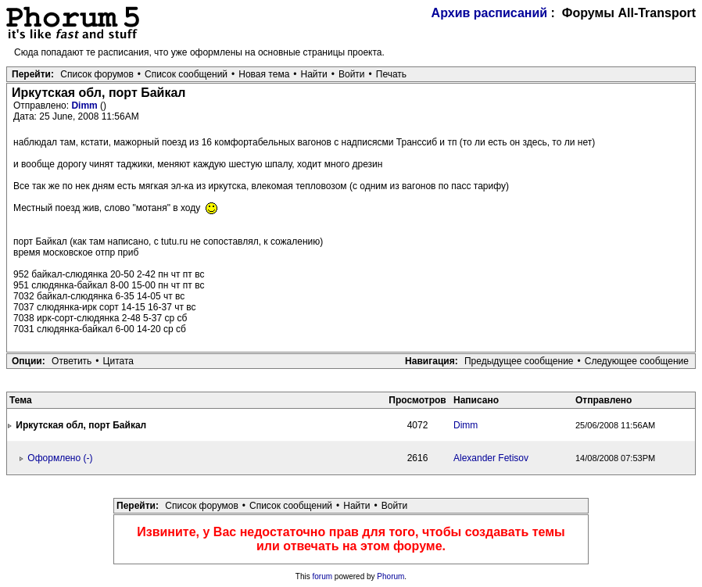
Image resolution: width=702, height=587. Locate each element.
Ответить (71, 361)
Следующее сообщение (637, 361)
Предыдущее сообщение (519, 361)
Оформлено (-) (59, 458)
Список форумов (97, 74)
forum (323, 576)
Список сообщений (186, 74)
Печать (391, 74)
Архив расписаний (490, 13)
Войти (351, 74)
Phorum (390, 576)
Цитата (118, 361)
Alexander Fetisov (490, 458)
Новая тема (263, 74)
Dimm (85, 105)
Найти (314, 74)
